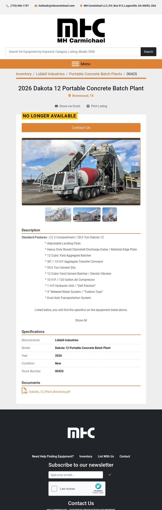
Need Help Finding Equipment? (53, 456)
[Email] (75, 474)
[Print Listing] (96, 106)
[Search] (73, 51)
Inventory (85, 456)
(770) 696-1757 (19, 5)
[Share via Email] (69, 106)
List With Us (106, 456)
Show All (81, 320)
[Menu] (75, 64)
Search (148, 51)
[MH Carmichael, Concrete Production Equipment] (81, 432)
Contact (125, 456)
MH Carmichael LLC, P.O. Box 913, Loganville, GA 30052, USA (120, 5)
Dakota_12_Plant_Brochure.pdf (46, 392)
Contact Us (81, 127)
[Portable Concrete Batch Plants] (95, 74)
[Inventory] (23, 74)
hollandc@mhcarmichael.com (56, 5)
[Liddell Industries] (50, 74)
